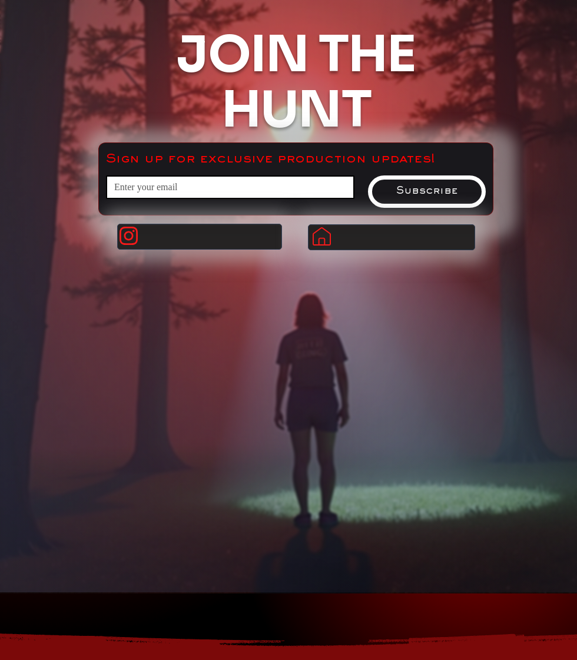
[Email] (226, 187)
